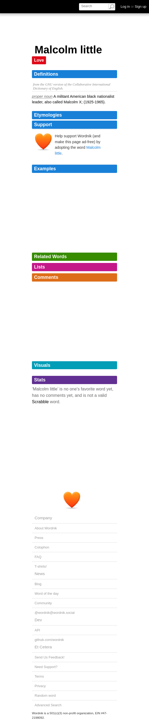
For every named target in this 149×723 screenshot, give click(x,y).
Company (43, 518)
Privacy (40, 686)
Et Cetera (43, 647)
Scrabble (40, 401)
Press (39, 538)
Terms (39, 676)
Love (39, 60)
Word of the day (47, 594)
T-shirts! (41, 566)
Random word (45, 696)
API (37, 630)
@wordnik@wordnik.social (54, 613)
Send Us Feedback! (49, 657)
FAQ (38, 557)
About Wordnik (46, 528)
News (40, 573)
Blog (38, 584)
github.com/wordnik (49, 640)
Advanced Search (48, 705)
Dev (38, 620)
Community (43, 603)
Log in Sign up (133, 6)
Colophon (42, 547)
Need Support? (46, 667)
